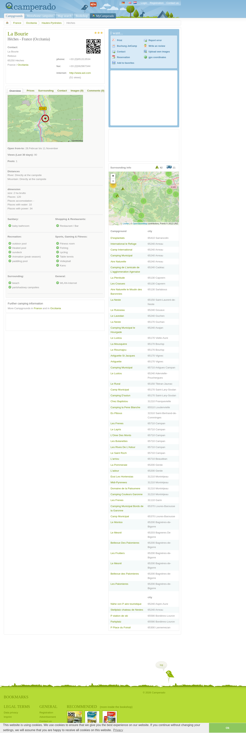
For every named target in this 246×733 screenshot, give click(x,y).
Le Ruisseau (118, 310)
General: (60, 276)
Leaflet (126, 223)
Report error (155, 40)
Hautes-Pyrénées (52, 23)
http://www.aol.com (80, 72)
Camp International (121, 249)
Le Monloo (117, 522)
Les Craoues (118, 283)
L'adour (115, 470)
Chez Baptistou (119, 401)
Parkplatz (116, 621)
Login (144, 3)
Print (119, 40)
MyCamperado (105, 16)
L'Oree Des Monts (121, 435)
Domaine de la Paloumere (125, 488)
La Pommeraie (119, 464)
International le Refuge (123, 243)
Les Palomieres (119, 583)
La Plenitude (118, 277)
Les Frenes (117, 423)
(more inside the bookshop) (116, 706)
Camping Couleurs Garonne (126, 494)
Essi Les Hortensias (122, 476)
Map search (64, 16)
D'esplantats (118, 238)
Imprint (8, 716)
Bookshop (82, 16)
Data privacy (11, 712)
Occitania (31, 23)
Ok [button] (227, 727)
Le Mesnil (116, 532)
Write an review (157, 46)
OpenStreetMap (140, 223)
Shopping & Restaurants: (70, 219)
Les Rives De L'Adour (123, 447)
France (17, 23)
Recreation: (15, 236)
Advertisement (47, 716)
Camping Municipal (121, 255)
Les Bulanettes (119, 441)
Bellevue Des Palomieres (125, 542)
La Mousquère (119, 344)
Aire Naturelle (118, 261)
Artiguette (116, 361)
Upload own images (159, 51)
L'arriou (115, 458)
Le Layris (116, 429)
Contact (121, 51)
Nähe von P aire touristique (126, 603)
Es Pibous (116, 413)
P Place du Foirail (121, 627)
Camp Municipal (120, 389)
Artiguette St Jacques (123, 355)
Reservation (123, 57)
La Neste (116, 299)
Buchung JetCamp (127, 46)
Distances (14, 171)
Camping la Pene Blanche (125, 407)
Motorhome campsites (40, 16)
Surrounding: (16, 276)
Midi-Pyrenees (119, 482)
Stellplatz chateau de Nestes (127, 609)
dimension (14, 189)
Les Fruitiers (118, 553)
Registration (157, 3)
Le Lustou (116, 338)
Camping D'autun (120, 395)
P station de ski (119, 615)
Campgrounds (14, 16)
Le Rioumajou (118, 349)
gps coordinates (157, 57)
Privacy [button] (118, 730)
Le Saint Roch (119, 453)
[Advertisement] (52, 321)
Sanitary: (13, 219)
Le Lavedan (117, 315)
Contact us (172, 3)
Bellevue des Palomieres (125, 573)
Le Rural (115, 383)
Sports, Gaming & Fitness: (71, 236)
